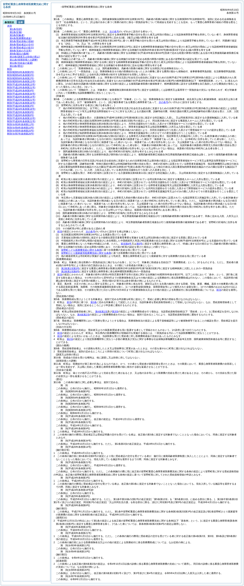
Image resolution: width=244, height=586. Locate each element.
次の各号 (114, 31)
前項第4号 (126, 243)
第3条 (93, 302)
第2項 (70, 339)
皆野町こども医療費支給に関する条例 (81, 250)
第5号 (139, 243)
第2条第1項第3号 (70, 268)
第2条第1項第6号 (70, 271)
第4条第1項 (101, 311)
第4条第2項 (83, 314)
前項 (59, 231)
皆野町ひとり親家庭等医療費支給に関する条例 (86, 253)
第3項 (115, 311)
